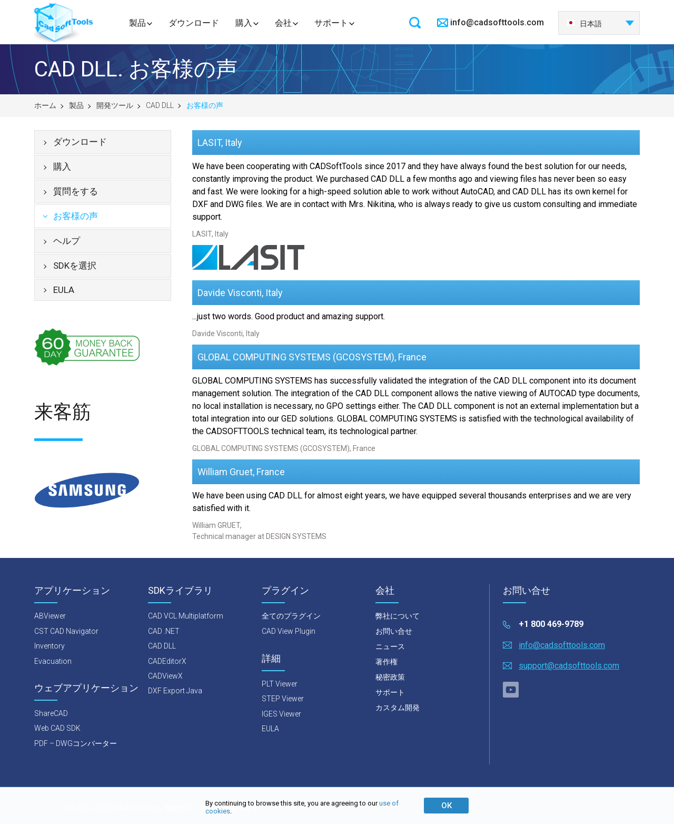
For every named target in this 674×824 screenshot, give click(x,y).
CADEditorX (167, 661)
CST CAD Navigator (66, 631)
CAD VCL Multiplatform (185, 616)
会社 (283, 23)
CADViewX (165, 676)
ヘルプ (66, 241)
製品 (137, 23)
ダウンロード (193, 23)
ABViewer (50, 616)
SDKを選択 (74, 265)
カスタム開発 (397, 707)
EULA (63, 290)
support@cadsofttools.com (569, 666)
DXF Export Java (175, 690)
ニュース (390, 646)
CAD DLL (160, 105)
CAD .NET (164, 631)
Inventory (49, 646)
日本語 (584, 23)
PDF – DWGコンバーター (75, 743)
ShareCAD (51, 713)
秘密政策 (390, 677)
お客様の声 (75, 216)
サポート (331, 23)
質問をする (75, 191)
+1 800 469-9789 (551, 624)
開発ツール (114, 105)
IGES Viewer (281, 714)
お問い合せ (393, 631)
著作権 (386, 662)
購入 (243, 23)
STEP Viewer (283, 698)
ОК (446, 805)
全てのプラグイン (291, 616)
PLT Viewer (280, 684)
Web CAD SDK (57, 728)
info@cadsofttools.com (497, 22)
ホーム (45, 105)
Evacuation (53, 661)
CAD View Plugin (288, 631)
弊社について (397, 616)
